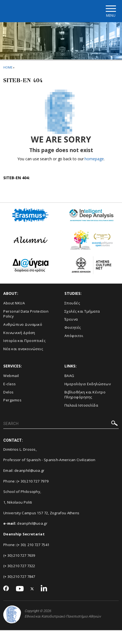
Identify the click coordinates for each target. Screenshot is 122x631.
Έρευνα (71, 320)
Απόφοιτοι (73, 336)
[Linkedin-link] (44, 589)
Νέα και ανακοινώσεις (23, 349)
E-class (9, 384)
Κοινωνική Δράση (19, 333)
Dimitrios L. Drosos (19, 449)
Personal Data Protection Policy (25, 314)
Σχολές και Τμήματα (82, 311)
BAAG (69, 376)
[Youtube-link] (20, 589)
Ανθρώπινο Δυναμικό (22, 325)
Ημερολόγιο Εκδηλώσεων (87, 384)
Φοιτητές (72, 328)
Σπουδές (72, 303)
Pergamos (12, 400)
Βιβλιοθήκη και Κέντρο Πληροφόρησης (85, 395)
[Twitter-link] (32, 589)
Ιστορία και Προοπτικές (24, 341)
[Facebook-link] (6, 590)
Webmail (11, 376)
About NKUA (14, 303)
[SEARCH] (61, 425)
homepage (94, 159)
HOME (7, 68)
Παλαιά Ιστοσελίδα (81, 405)
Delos (8, 392)
